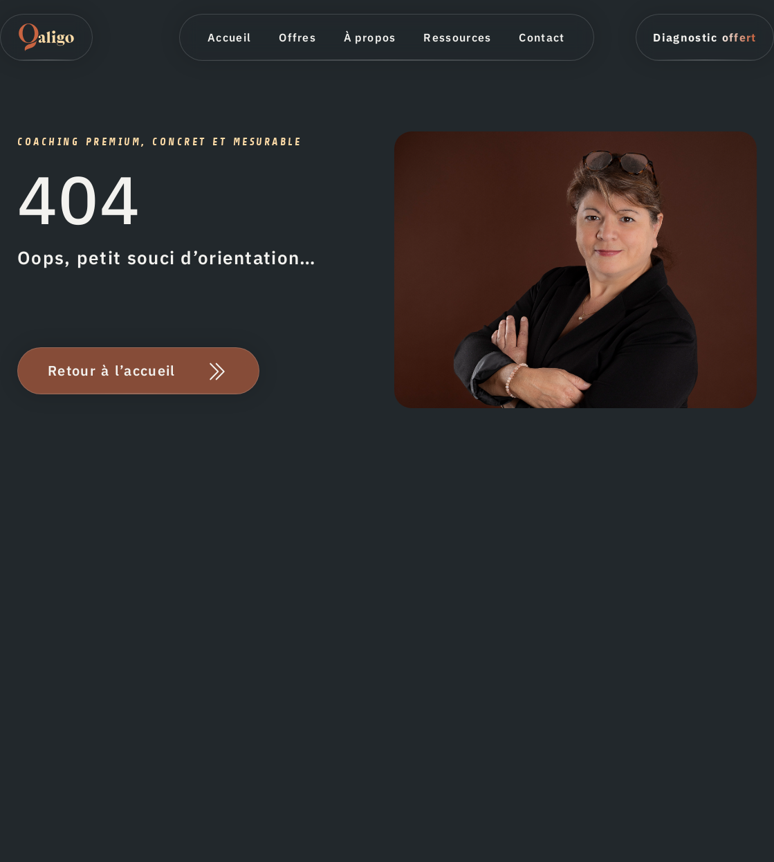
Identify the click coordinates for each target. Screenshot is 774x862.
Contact (541, 37)
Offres (297, 37)
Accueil (229, 37)
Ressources (457, 37)
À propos (370, 37)
